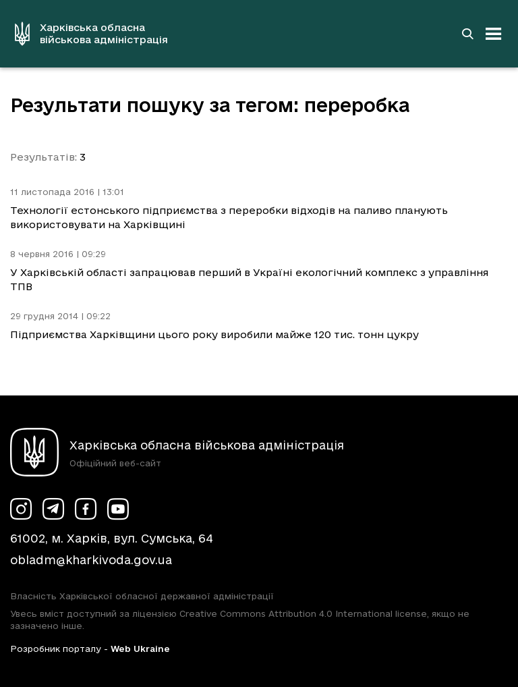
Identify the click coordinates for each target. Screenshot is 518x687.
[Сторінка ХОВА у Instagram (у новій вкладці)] (21, 509)
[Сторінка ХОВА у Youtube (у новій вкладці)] (118, 509)
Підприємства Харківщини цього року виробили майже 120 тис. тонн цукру (214, 334)
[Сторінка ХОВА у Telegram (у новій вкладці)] (53, 509)
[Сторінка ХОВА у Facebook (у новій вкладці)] (85, 509)
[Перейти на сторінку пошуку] (467, 34)
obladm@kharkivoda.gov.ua (91, 559)
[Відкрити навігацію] (494, 34)
